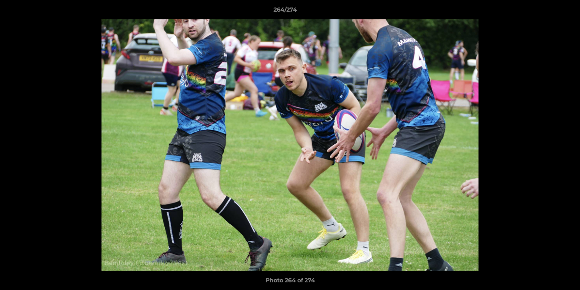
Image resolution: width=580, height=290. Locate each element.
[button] (546, 11)
